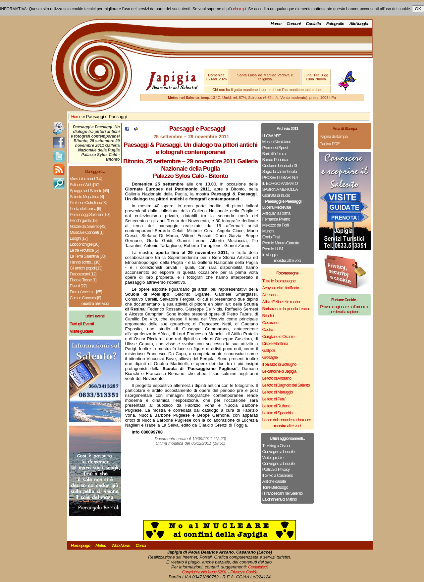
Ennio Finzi (271, 236)
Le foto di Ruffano (276, 405)
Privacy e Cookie (243, 571)
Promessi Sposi (275, 147)
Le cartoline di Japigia (279, 371)
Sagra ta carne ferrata (279, 171)
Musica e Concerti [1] (86, 232)
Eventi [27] (78, 285)
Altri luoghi (358, 23)
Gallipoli (268, 350)
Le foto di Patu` (274, 398)
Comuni (293, 23)
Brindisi (268, 315)
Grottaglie (270, 357)
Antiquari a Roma (276, 213)
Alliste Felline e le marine (281, 301)
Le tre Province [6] (84, 250)
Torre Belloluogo (275, 487)
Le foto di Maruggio (277, 392)
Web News (121, 545)
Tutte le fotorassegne (279, 280)
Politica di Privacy (276, 469)
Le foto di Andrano (277, 378)
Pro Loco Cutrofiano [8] (88, 202)
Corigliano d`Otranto (278, 336)
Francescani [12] (83, 273)
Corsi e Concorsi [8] (85, 297)
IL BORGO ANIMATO (280, 183)
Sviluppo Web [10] (84, 184)
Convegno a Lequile (278, 451)
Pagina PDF (330, 143)
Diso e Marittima (275, 343)
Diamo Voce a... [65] (86, 291)
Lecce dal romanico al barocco (286, 419)
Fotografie (335, 23)
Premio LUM (272, 248)
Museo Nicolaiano (276, 141)
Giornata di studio (276, 195)
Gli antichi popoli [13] (86, 268)
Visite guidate (273, 457)
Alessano (269, 294)
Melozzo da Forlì (275, 225)
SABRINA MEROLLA (280, 189)
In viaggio (270, 254)
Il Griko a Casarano (277, 475)
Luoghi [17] (78, 238)
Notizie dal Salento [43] (88, 226)
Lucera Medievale (276, 207)
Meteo (100, 545)
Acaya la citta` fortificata (280, 287)
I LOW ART (271, 135)
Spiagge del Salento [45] (89, 190)
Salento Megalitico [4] (87, 196)
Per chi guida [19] (83, 220)
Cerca (140, 545)
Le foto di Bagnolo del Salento (286, 385)
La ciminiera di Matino (279, 499)
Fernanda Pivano (276, 219)
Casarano (270, 322)
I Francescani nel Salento (282, 493)
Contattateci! (258, 566)
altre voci (95, 303)
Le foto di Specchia (277, 412)
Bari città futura (274, 153)
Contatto (313, 23)
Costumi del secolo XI (279, 165)
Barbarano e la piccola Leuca (285, 308)
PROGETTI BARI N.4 (280, 177)
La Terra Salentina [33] (88, 256)
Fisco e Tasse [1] (83, 279)
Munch (268, 231)
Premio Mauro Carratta (280, 242)
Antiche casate (274, 481)
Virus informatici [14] (86, 178)
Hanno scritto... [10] (85, 262)
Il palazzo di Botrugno (279, 364)
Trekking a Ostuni (276, 445)
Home (276, 23)
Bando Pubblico (275, 159)
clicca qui (239, 9)
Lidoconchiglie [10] (84, 244)
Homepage (80, 545)
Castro (267, 329)
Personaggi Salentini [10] (90, 214)
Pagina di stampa (333, 136)
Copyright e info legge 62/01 (204, 571)
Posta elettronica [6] (85, 208)
